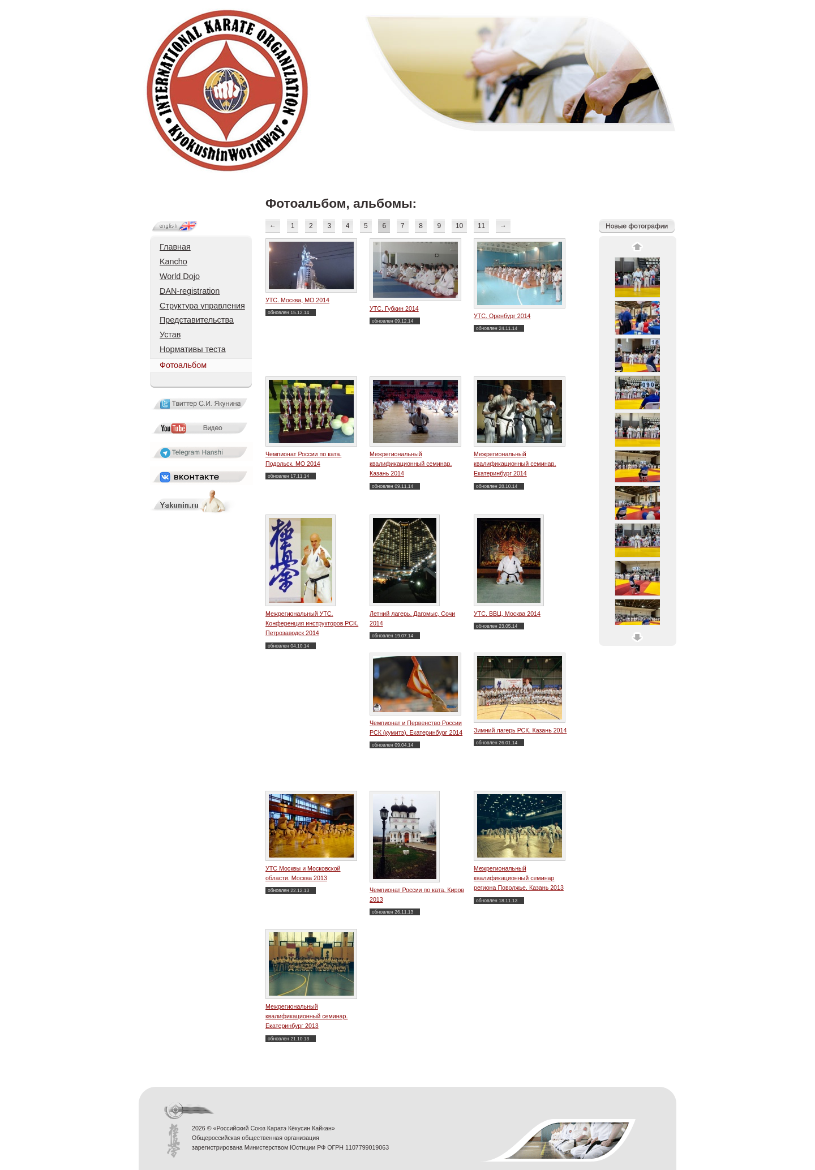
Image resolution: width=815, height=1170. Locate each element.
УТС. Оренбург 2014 (502, 315)
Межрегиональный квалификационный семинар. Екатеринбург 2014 (515, 464)
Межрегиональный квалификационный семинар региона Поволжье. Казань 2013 (519, 878)
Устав (170, 334)
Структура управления (202, 305)
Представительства (197, 319)
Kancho (173, 261)
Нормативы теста (193, 349)
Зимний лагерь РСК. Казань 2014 (520, 730)
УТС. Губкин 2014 (394, 308)
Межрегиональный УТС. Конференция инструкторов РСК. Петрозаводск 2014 (311, 623)
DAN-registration (190, 290)
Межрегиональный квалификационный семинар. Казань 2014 (411, 464)
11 (481, 226)
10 (459, 226)
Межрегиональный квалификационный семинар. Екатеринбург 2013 (306, 1016)
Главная (175, 246)
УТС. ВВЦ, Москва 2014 (507, 613)
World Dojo (180, 276)
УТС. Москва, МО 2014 (297, 300)
